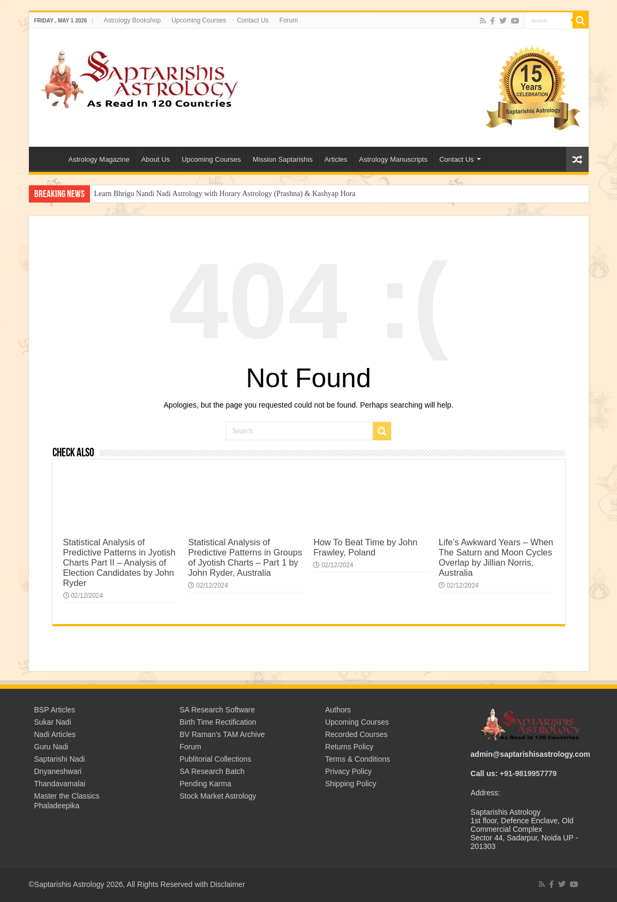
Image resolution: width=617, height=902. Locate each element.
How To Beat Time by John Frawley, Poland (365, 547)
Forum (289, 20)
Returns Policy (349, 746)
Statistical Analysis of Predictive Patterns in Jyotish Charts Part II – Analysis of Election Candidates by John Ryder (119, 562)
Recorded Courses (356, 734)
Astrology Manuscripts (393, 159)
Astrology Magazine (99, 159)
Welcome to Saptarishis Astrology (48, 158)
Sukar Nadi (52, 722)
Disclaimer (227, 884)
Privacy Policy (348, 771)
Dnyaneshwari (58, 771)
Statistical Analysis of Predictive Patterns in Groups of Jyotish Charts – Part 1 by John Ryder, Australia (245, 557)
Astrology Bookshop (132, 20)
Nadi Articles (55, 734)
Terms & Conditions (357, 759)
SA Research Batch (211, 771)
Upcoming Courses (198, 20)
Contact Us (252, 20)
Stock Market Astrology (217, 796)
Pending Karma (205, 783)
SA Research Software (217, 709)
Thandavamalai (60, 783)
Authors (338, 709)
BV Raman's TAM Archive (222, 734)
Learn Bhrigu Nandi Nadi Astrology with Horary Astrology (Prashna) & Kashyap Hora (225, 194)
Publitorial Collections (215, 759)
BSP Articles (55, 709)
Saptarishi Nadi (59, 759)
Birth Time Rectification (217, 722)
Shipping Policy (351, 783)
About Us (155, 159)
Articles (336, 159)
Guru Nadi (51, 746)
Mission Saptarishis (283, 159)
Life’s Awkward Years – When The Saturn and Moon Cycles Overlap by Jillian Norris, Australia (496, 557)
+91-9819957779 (528, 773)
